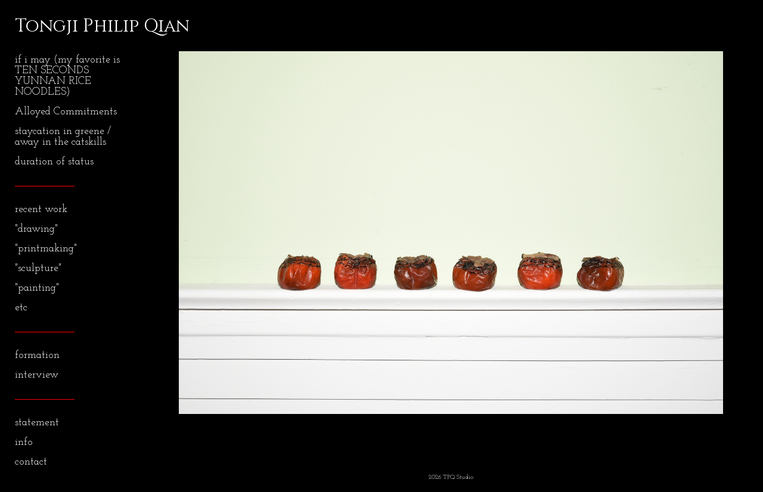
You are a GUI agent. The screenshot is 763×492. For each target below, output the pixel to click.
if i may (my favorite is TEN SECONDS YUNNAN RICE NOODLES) (67, 76)
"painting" (37, 288)
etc (21, 307)
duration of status (54, 161)
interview (36, 375)
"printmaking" (46, 248)
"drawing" (36, 229)
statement (37, 422)
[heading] (45, 26)
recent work (41, 209)
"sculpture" (38, 268)
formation (37, 355)
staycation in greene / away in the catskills (63, 137)
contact (31, 462)
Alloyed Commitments (66, 111)
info (24, 442)
